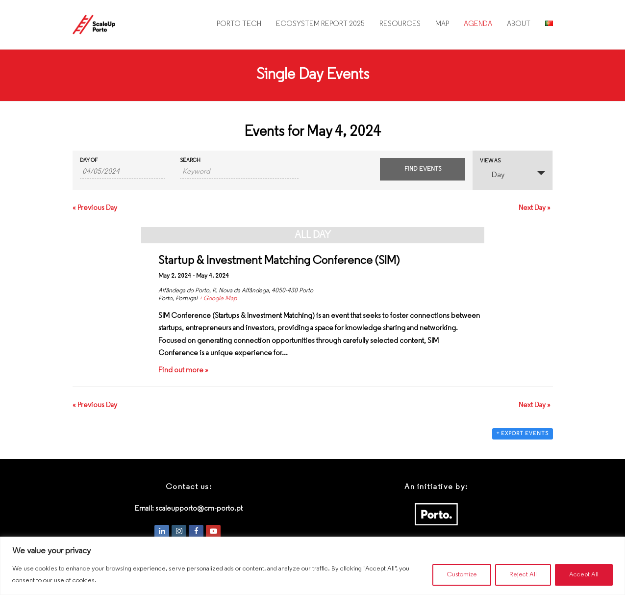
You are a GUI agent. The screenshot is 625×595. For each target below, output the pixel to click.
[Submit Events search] (422, 169)
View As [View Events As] (490, 161)
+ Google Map (218, 298)
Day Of (89, 160)
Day (492, 174)
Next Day (534, 208)
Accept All (584, 574)
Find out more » (183, 370)
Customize (461, 574)
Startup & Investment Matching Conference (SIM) (279, 261)
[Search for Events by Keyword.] (239, 172)
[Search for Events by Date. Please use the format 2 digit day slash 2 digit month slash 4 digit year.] (122, 172)
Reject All (523, 574)
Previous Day (95, 208)
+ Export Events (523, 434)
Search (190, 160)
